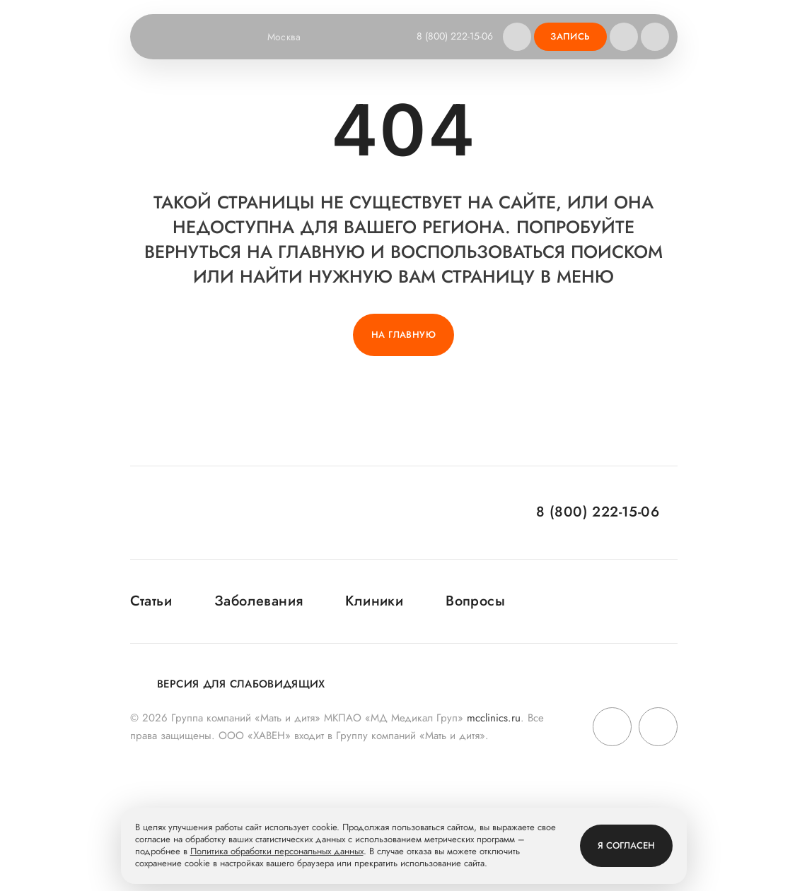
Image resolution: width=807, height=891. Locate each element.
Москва (293, 37)
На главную (403, 334)
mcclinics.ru (494, 718)
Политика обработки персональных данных (277, 852)
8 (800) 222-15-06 (455, 36)
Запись (570, 36)
